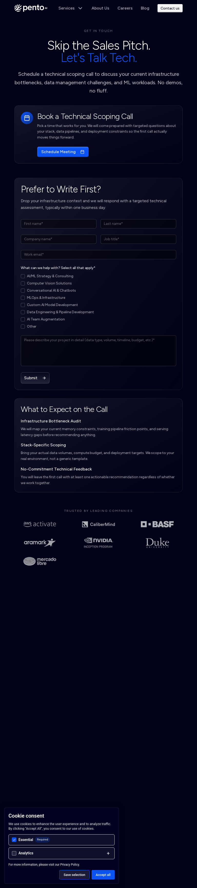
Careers (125, 8)
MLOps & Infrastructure (46, 297)
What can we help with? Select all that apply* (58, 268)
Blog (145, 8)
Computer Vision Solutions (49, 283)
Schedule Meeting (62, 151)
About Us (100, 8)
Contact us (170, 8)
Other (31, 326)
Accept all (103, 875)
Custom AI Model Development (52, 305)
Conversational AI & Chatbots (51, 290)
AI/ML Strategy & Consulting (50, 276)
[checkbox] (23, 276)
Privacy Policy (69, 864)
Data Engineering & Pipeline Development (60, 312)
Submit (35, 377)
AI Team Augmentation (46, 319)
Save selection (74, 875)
